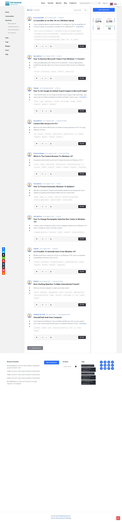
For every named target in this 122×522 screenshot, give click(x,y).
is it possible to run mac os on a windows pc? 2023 (46, 39)
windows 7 (44, 137)
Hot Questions (12, 32)
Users (7, 50)
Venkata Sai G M (39, 314)
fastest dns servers (69, 134)
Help (6, 54)
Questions (8, 20)
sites (77, 295)
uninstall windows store (71, 262)
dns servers (48, 134)
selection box (52, 232)
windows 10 (37, 104)
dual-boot (44, 327)
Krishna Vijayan (39, 153)
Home (43, 3)
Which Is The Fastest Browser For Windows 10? (53, 156)
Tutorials (50, 3)
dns (35, 134)
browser (36, 101)
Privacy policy (60, 518)
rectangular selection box (40, 232)
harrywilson (38, 56)
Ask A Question (104, 10)
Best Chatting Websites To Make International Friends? (56, 284)
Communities (9, 16)
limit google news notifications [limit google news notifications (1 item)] (86, 369)
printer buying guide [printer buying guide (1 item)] (88, 373)
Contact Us (72, 3)
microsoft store (45, 262)
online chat (58, 295)
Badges (7, 46)
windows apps (82, 167)
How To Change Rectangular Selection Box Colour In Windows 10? (59, 220)
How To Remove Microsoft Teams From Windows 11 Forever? (59, 59)
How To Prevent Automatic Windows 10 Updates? (54, 186)
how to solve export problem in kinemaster (26, 371)
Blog (65, 3)
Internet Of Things (61, 120)
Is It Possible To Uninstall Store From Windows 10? (55, 251)
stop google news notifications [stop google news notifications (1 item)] (86, 377)
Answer (82, 46)
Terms (53, 518)
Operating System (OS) (64, 314)
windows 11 (61, 71)
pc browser (37, 167)
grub (50, 327)
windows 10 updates (56, 199)
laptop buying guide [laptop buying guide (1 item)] (88, 365)
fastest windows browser (74, 164)
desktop (42, 164)
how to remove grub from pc (60, 327)
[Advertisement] (24, 446)
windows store (61, 264)
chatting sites (43, 292)
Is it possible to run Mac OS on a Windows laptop (54, 20)
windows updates (67, 199)
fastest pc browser (61, 164)
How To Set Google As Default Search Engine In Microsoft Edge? (60, 91)
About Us (58, 3)
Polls (7, 38)
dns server (40, 134)
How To (60, 56)
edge (41, 101)
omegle (52, 295)
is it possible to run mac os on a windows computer (68, 31)
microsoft (36, 71)
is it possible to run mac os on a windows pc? (71, 33)
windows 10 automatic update (70, 197)
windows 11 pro (70, 71)
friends (61, 292)
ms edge (73, 101)
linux (71, 327)
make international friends (41, 295)
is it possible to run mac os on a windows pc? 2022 (46, 36)
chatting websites (53, 292)
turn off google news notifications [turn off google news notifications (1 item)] (87, 382)
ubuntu (79, 327)
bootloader (37, 327)
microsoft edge (65, 101)
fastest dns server (57, 134)
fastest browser (50, 164)
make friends (68, 292)
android (36, 292)
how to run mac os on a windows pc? (43, 31)
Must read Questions (13, 29)
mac (68, 39)
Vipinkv (36, 88)
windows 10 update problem (41, 199)
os (71, 39)
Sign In (105, 3)
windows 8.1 (53, 104)
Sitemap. (68, 518)
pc (76, 134)
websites (82, 295)
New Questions (12, 23)
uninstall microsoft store (57, 262)
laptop (63, 39)
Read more (79, 26)
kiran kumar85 (39, 17)
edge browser (48, 101)
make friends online (79, 292)
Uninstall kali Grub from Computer (48, 317)
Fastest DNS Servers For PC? (46, 123)
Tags (6, 42)
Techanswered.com (64, 516)
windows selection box (78, 232)
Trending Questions (13, 26)
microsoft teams (45, 71)
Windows (61, 17)
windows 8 (52, 137)
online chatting (67, 295)
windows (76, 39)
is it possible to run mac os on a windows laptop (46, 33)
